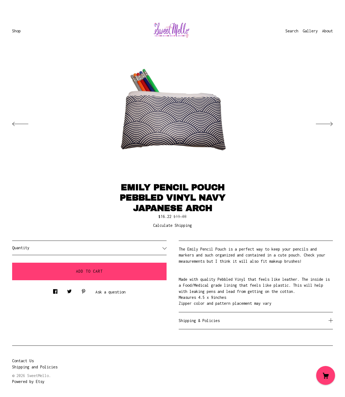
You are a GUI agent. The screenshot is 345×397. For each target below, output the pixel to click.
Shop (16, 31)
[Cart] (325, 375)
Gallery (310, 31)
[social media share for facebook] (55, 290)
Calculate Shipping (172, 225)
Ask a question (110, 292)
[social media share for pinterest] (83, 290)
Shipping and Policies (34, 367)
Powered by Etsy (28, 381)
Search (291, 31)
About (327, 31)
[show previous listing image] (25, 122)
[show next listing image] (319, 122)
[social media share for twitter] (69, 290)
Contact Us (23, 360)
